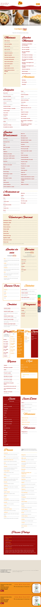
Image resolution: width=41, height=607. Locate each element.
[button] (20, 8)
